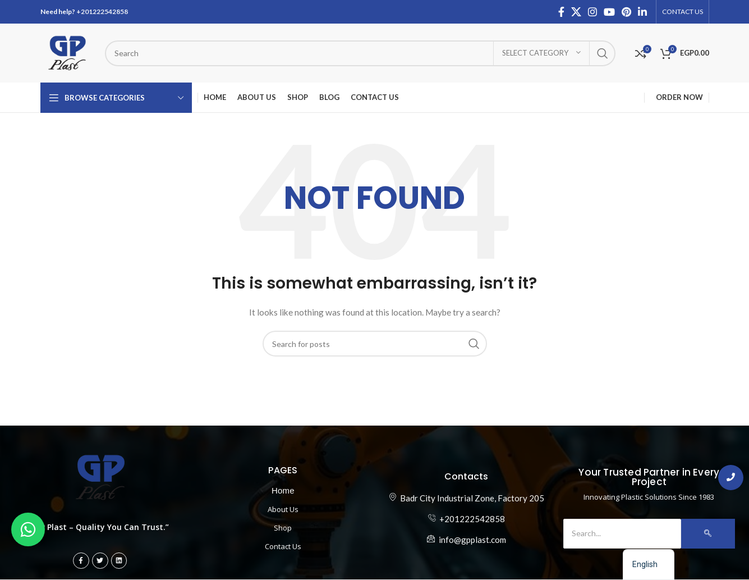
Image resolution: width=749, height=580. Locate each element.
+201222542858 (102, 11)
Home (283, 490)
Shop (283, 528)
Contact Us (283, 546)
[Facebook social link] (561, 11)
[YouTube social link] (609, 11)
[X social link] (576, 11)
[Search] (622, 533)
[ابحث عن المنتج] (360, 53)
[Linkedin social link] (642, 11)
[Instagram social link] (592, 11)
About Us (283, 509)
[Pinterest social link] (626, 11)
